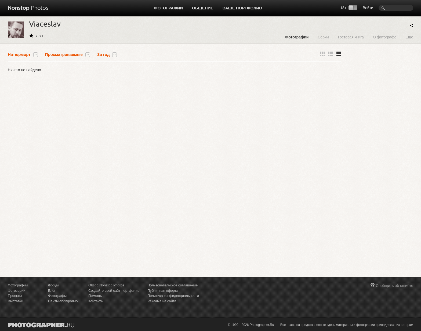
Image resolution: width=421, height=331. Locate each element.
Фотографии (168, 8)
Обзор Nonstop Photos (106, 285)
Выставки (15, 301)
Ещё (409, 37)
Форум (53, 285)
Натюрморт (19, 54)
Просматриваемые (64, 54)
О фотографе (385, 37)
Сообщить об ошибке (394, 285)
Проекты (15, 296)
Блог (52, 291)
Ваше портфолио (242, 8)
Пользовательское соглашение (172, 285)
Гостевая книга (351, 37)
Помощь (95, 296)
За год (103, 54)
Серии (323, 37)
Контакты (95, 301)
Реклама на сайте (161, 301)
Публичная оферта (162, 291)
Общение (202, 8)
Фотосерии (16, 291)
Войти (368, 8)
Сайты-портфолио (63, 301)
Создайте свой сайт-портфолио (113, 291)
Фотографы (57, 296)
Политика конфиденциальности (173, 296)
